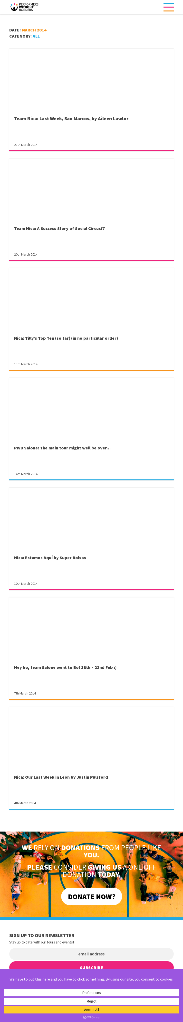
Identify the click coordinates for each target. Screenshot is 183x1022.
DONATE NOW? (91, 896)
